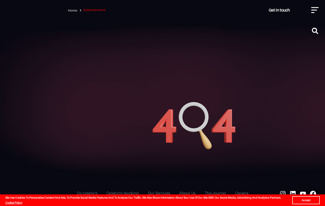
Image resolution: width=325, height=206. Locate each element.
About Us (187, 193)
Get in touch (279, 10)
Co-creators (87, 193)
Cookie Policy (13, 202)
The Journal (215, 193)
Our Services (159, 193)
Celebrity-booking (122, 193)
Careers (242, 193)
